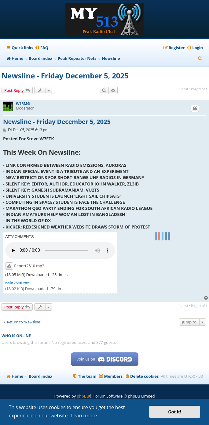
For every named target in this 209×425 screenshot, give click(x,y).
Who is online (16, 335)
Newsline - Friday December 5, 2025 (65, 75)
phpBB (83, 396)
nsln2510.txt (17, 283)
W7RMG (23, 104)
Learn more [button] (84, 415)
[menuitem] (41, 47)
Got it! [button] (174, 412)
